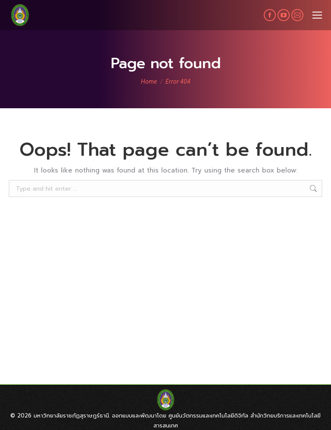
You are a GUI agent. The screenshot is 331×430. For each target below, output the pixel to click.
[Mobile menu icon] (317, 15)
